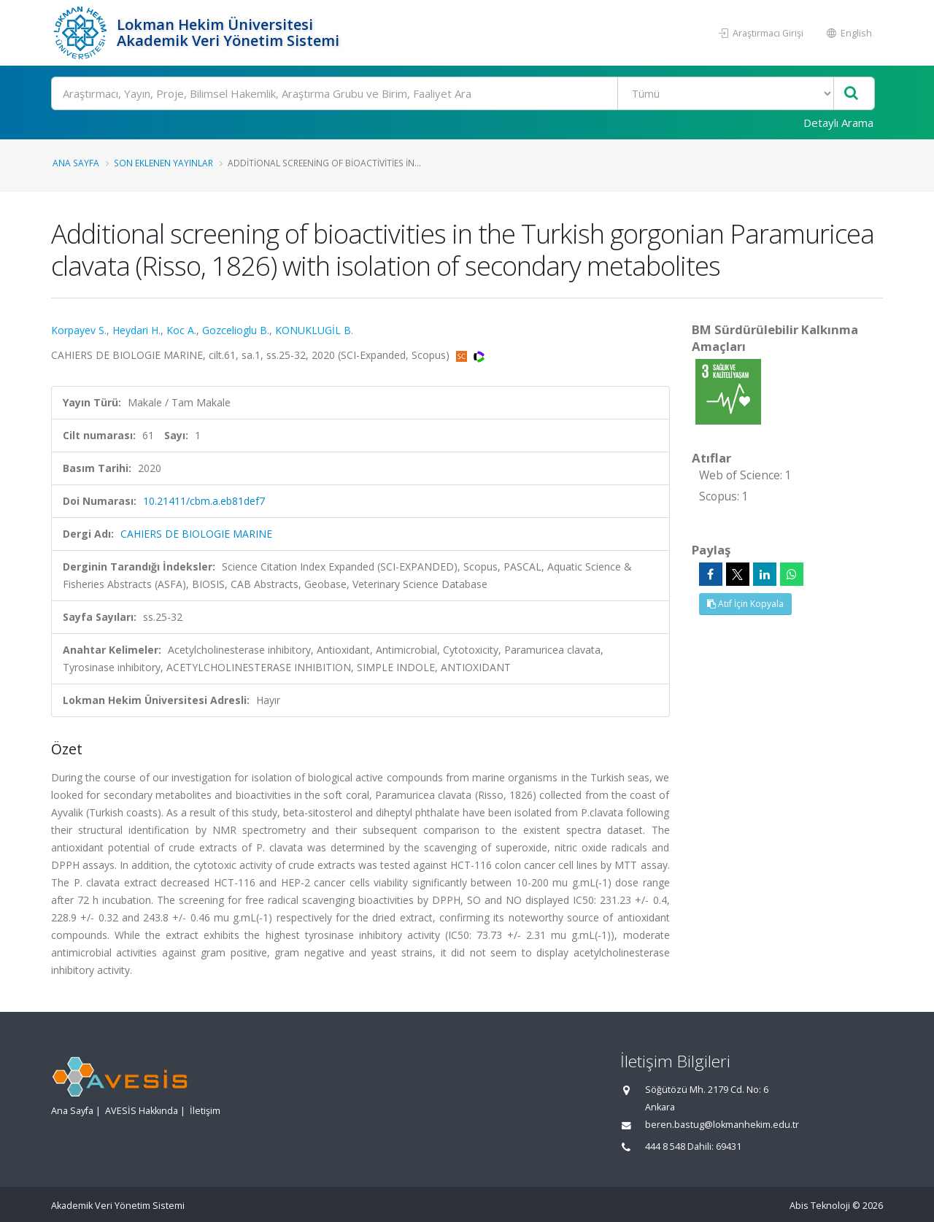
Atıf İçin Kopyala (745, 604)
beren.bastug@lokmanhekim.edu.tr (722, 1124)
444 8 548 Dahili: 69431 (693, 1146)
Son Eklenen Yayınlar (163, 163)
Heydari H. (136, 330)
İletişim (205, 1111)
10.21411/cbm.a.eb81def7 (204, 501)
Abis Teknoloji (820, 1205)
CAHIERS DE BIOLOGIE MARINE (196, 534)
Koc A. (181, 330)
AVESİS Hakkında (141, 1111)
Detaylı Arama (838, 122)
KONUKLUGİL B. (314, 330)
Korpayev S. (79, 330)
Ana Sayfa (76, 163)
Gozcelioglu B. (235, 330)
